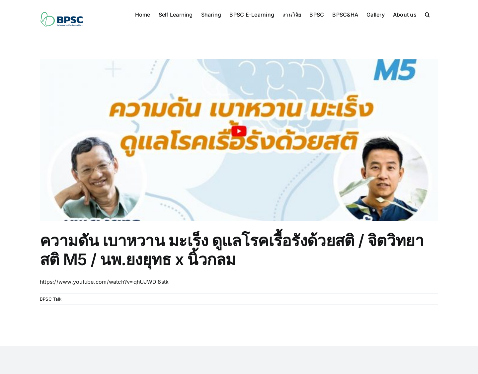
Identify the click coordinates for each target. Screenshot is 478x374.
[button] (427, 14)
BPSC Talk (50, 299)
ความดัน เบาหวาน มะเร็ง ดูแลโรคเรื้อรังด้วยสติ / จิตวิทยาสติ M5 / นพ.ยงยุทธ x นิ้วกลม (232, 250)
